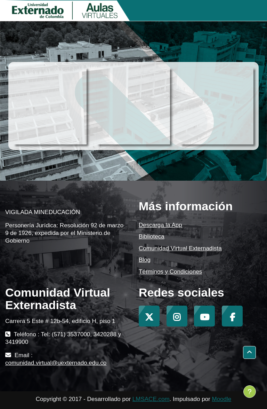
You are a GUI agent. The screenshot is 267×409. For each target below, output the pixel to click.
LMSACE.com (151, 399)
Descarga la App (160, 225)
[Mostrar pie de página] (249, 391)
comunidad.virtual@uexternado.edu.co (55, 363)
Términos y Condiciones (170, 271)
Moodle (221, 399)
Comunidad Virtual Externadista (180, 248)
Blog (145, 260)
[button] (249, 352)
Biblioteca (151, 236)
